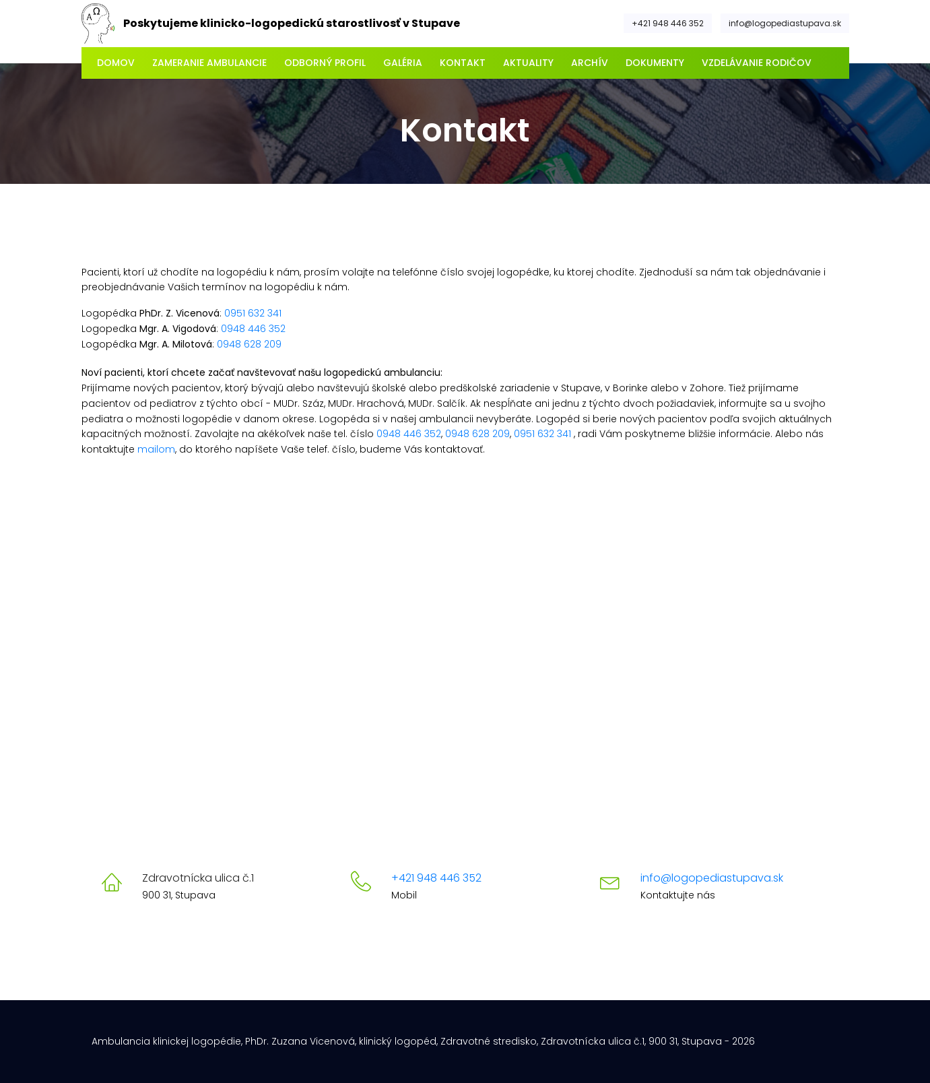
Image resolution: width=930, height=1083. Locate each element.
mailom (156, 449)
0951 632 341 (252, 313)
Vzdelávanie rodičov (756, 62)
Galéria (402, 62)
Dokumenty (655, 62)
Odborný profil (325, 62)
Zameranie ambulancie (209, 62)
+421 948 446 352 (668, 23)
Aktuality (528, 62)
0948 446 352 (253, 328)
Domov (116, 62)
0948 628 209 (249, 344)
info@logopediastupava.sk (785, 23)
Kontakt (463, 62)
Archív (589, 62)
